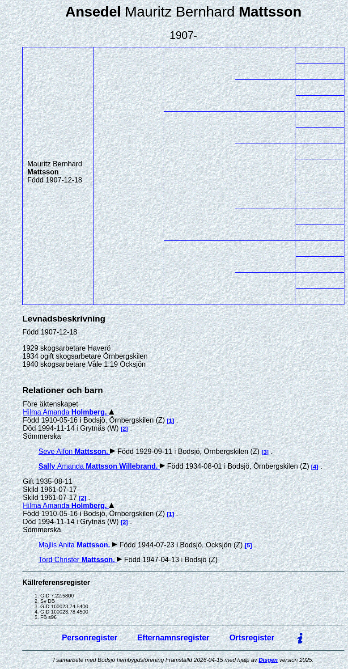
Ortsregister (252, 637)
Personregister (89, 637)
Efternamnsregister (173, 637)
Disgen (268, 659)
